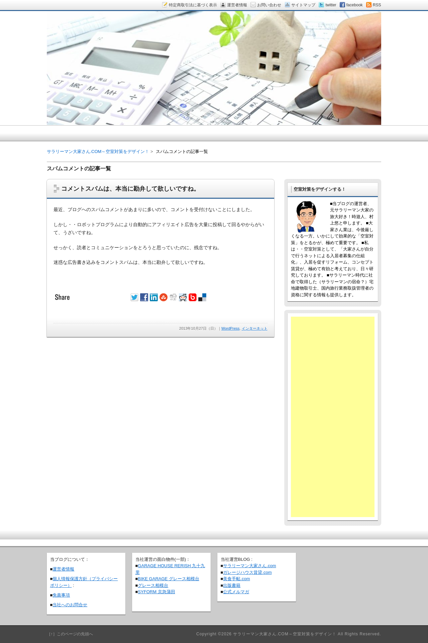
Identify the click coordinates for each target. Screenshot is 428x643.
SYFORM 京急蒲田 (156, 591)
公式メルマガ (236, 591)
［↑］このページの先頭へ (70, 634)
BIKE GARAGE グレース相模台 (168, 578)
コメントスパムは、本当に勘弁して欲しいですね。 (130, 188)
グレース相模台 (153, 585)
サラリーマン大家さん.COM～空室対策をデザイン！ (98, 151)
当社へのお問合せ (69, 604)
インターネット (255, 328)
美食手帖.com (236, 578)
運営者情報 (63, 569)
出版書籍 (231, 585)
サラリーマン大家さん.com (249, 565)
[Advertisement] (332, 417)
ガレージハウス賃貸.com (247, 572)
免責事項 (61, 595)
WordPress (230, 328)
